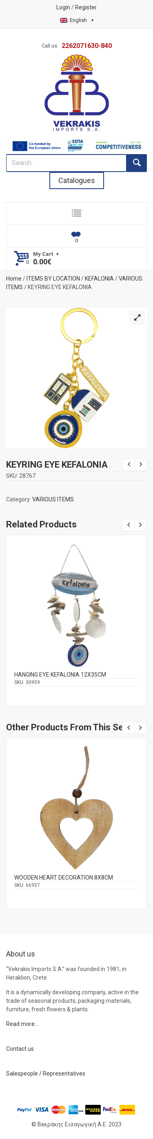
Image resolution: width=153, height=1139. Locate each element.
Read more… (22, 1024)
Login (63, 7)
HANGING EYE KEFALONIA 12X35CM (60, 674)
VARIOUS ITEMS (53, 499)
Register (86, 7)
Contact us (20, 1048)
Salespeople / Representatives (45, 1073)
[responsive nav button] (76, 213)
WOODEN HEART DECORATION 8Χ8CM (63, 877)
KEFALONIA (99, 278)
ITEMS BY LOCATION (53, 278)
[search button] (136, 163)
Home (14, 278)
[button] (137, 317)
